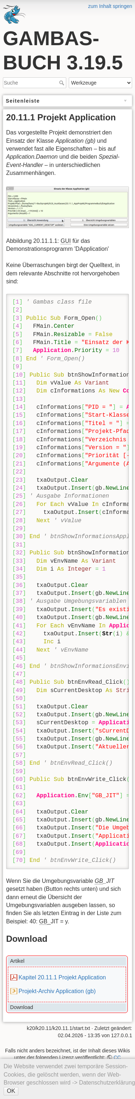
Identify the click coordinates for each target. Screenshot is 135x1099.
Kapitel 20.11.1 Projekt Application (62, 977)
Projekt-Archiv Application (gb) (56, 991)
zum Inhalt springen (110, 6)
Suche (62, 82)
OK (11, 1091)
